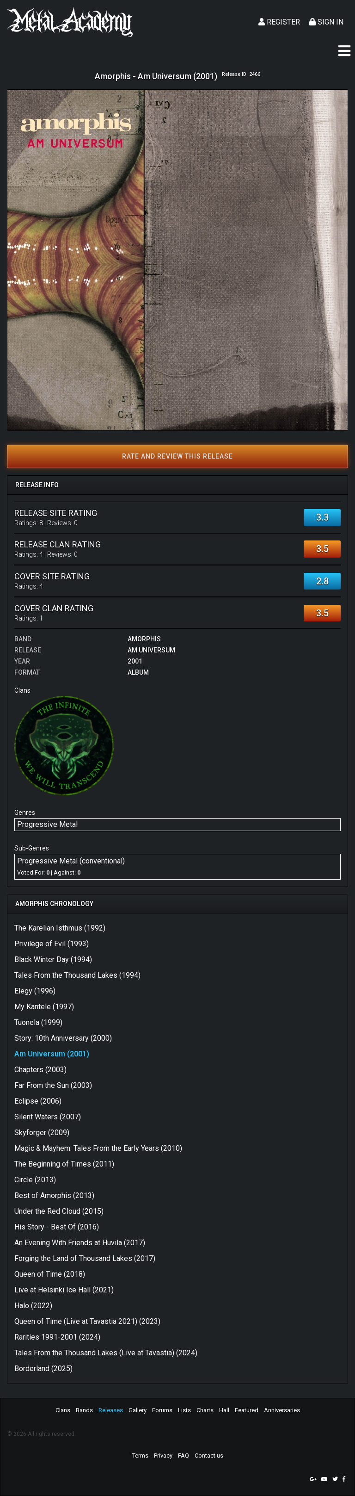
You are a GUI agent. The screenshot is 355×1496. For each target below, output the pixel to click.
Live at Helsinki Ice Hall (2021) (64, 1289)
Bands (84, 1410)
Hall (224, 1410)
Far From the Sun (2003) (53, 1085)
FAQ (183, 1455)
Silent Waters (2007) (47, 1116)
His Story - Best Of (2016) (56, 1227)
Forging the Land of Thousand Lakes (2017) (84, 1258)
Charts (205, 1410)
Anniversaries (282, 1410)
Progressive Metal (47, 824)
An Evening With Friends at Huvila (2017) (79, 1242)
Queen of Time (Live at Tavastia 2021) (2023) (87, 1321)
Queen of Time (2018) (49, 1274)
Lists (184, 1410)
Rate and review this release (177, 456)
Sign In (326, 22)
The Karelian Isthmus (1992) (59, 928)
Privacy (163, 1455)
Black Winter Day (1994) (53, 959)
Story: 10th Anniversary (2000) (63, 1038)
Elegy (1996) (34, 991)
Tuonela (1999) (38, 1022)
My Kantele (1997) (44, 1006)
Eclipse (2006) (37, 1101)
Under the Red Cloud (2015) (59, 1211)
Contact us (209, 1455)
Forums (162, 1410)
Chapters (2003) (40, 1069)
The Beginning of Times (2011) (64, 1164)
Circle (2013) (35, 1179)
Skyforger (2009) (41, 1132)
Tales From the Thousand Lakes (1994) (77, 975)
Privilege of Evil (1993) (51, 943)
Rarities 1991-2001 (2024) (57, 1337)
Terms (140, 1455)
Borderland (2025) (43, 1368)
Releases (110, 1410)
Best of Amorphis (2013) (54, 1195)
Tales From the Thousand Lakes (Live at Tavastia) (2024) (105, 1352)
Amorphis (144, 639)
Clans (62, 1410)
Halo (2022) (33, 1305)
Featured (246, 1410)
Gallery (138, 1410)
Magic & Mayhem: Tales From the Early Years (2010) (98, 1148)
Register (279, 22)
